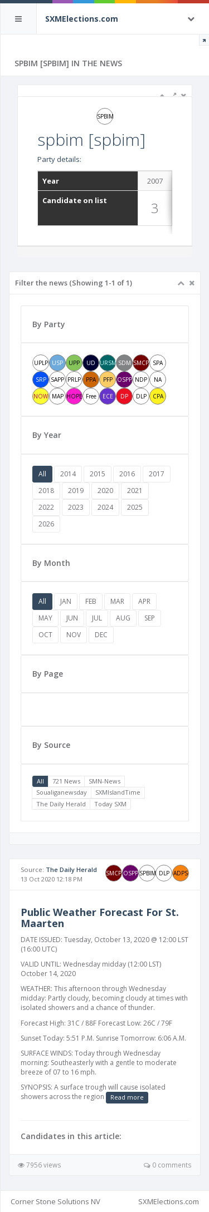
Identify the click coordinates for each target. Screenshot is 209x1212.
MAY (45, 618)
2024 (105, 507)
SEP (149, 618)
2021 (135, 490)
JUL (97, 618)
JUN (72, 618)
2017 (156, 474)
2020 (105, 490)
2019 (76, 490)
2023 (76, 507)
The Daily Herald (61, 804)
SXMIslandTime (117, 792)
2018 (46, 490)
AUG (123, 618)
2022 (46, 507)
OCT (45, 634)
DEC (101, 634)
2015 (97, 474)
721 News (66, 781)
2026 (46, 524)
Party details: (59, 159)
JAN (65, 601)
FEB (90, 601)
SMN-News (104, 781)
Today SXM (110, 804)
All (42, 474)
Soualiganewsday (61, 792)
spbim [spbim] (91, 139)
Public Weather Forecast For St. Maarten (100, 917)
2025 (135, 507)
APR (144, 601)
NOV (73, 634)
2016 (127, 474)
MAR (117, 601)
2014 (68, 474)
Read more (127, 1097)
